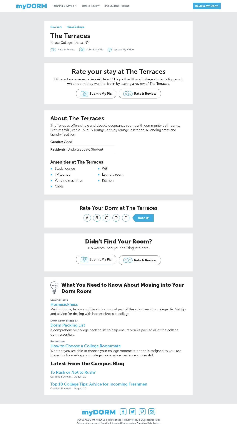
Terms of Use (114, 415)
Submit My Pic (96, 49)
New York (56, 27)
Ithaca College (75, 27)
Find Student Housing (116, 5)
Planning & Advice (63, 5)
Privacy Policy (131, 415)
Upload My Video (128, 49)
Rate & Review (90, 5)
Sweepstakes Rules (150, 415)
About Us (100, 415)
